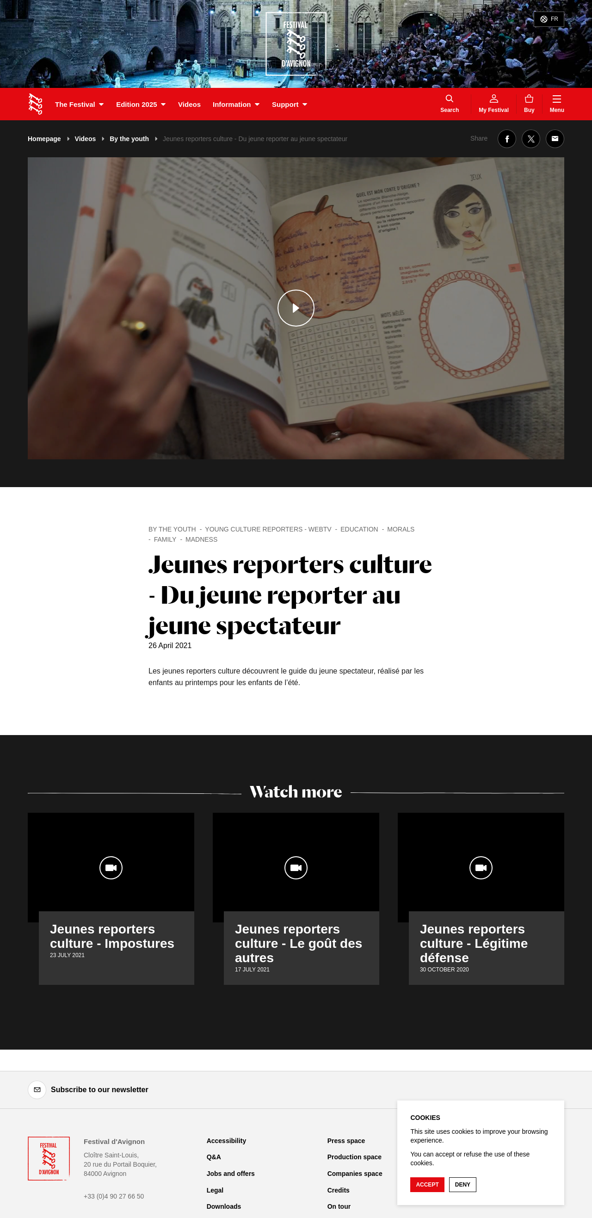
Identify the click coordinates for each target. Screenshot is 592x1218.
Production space (354, 1157)
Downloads (224, 1206)
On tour (339, 1206)
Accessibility (227, 1140)
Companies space (354, 1173)
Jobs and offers (231, 1173)
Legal (215, 1190)
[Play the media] (296, 308)
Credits (338, 1190)
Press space (346, 1140)
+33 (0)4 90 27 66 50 (114, 1196)
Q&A (214, 1157)
